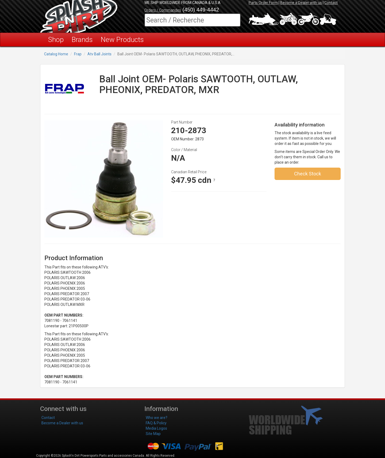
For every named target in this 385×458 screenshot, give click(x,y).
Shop (56, 40)
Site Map (153, 434)
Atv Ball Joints (99, 54)
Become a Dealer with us (301, 3)
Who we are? (156, 417)
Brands (82, 40)
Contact (331, 3)
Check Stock (307, 173)
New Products (122, 40)
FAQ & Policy (156, 423)
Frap (78, 54)
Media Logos (156, 428)
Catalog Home (56, 54)
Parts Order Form (263, 3)
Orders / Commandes (162, 10)
